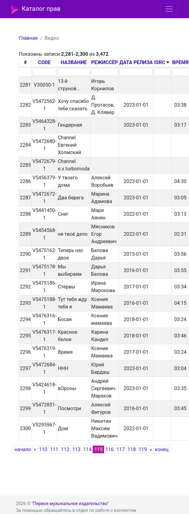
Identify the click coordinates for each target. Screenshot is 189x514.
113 (76, 449)
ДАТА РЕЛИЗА (136, 62)
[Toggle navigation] (169, 9)
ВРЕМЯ (180, 62)
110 (43, 449)
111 (54, 449)
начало (22, 449)
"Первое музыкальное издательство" (70, 503)
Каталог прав (35, 9)
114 (87, 449)
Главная (28, 38)
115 (98, 449)
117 (120, 449)
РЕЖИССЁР (104, 62)
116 (109, 449)
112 (65, 449)
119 (143, 449)
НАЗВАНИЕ (74, 62)
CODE (44, 62)
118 (131, 449)
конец (162, 449)
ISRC (159, 62)
